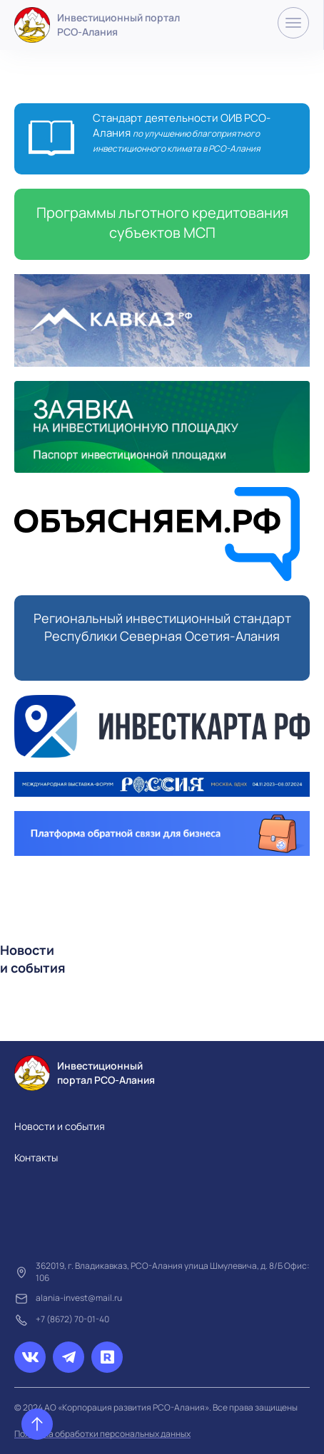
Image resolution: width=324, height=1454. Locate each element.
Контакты (36, 1157)
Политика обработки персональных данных (102, 1434)
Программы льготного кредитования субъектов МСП (162, 222)
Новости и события (59, 1126)
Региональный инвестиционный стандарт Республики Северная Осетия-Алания (162, 627)
